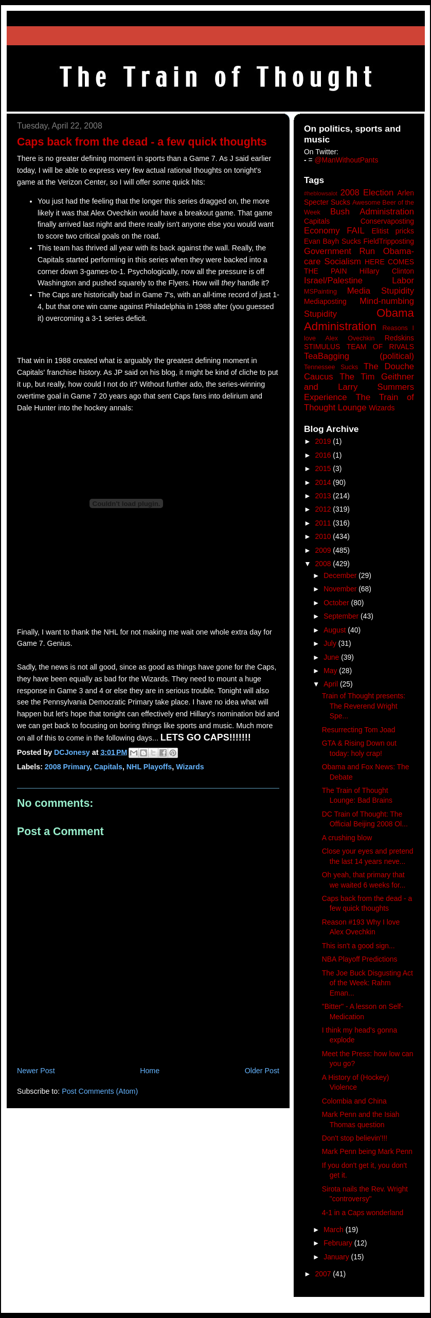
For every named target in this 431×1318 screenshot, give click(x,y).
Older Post (262, 1071)
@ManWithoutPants (347, 160)
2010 (324, 536)
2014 (324, 482)
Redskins (399, 338)
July (331, 643)
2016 (324, 455)
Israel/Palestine (333, 280)
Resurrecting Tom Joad (359, 730)
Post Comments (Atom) (100, 1091)
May (331, 670)
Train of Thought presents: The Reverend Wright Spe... (363, 706)
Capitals (108, 767)
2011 (324, 523)
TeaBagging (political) (359, 356)
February (339, 1243)
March (335, 1229)
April (332, 684)
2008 (324, 563)
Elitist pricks (392, 231)
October (337, 603)
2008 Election (367, 192)
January (337, 1257)
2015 (324, 468)
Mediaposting (325, 301)
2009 (324, 550)
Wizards (190, 767)
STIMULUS (322, 346)
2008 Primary (67, 767)
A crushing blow (347, 838)
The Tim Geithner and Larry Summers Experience (359, 387)
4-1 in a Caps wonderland (362, 1212)
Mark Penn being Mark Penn (367, 1151)
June (332, 657)
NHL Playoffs (149, 767)
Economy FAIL (334, 231)
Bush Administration (372, 211)
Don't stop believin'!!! (354, 1138)
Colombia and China (354, 1101)
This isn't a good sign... (358, 946)
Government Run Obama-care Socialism (359, 256)
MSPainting (320, 291)
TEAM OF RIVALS (380, 346)
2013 (324, 496)
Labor (403, 280)
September (342, 616)
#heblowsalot (320, 193)
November (341, 589)
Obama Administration (359, 319)
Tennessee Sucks (331, 367)
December (341, 575)
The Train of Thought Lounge (359, 402)
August (336, 630)
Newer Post (36, 1071)
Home (149, 1071)
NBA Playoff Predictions (360, 959)
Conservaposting (387, 221)
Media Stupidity (380, 291)
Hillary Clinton (387, 271)
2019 (324, 441)
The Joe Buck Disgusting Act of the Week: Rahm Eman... (367, 983)
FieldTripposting (389, 241)
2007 (324, 1274)
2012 (324, 509)
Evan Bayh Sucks (332, 241)
